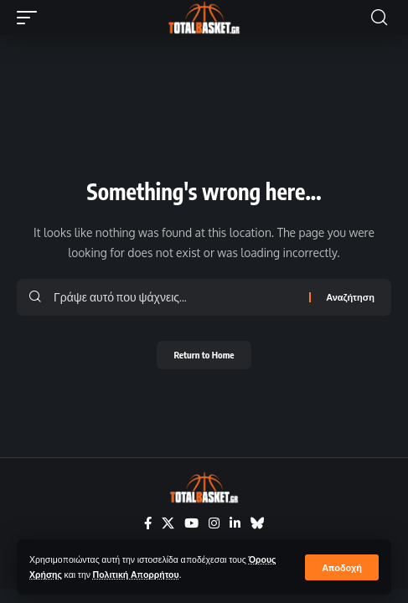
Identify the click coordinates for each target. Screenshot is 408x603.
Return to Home (203, 354)
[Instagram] (214, 523)
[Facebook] (148, 523)
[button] (342, 567)
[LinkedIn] (235, 523)
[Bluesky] (257, 523)
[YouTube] (191, 523)
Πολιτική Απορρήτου (136, 574)
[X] (168, 523)
